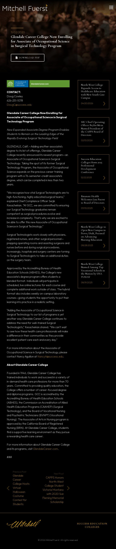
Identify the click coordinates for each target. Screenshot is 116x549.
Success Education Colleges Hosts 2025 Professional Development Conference (91, 165)
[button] (111, 7)
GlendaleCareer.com (45, 449)
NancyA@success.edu (50, 356)
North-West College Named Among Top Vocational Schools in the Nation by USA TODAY (93, 270)
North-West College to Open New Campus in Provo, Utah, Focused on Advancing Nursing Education (93, 233)
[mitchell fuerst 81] (25, 7)
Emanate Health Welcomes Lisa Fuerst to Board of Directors (93, 199)
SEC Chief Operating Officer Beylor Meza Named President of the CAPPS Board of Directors (93, 128)
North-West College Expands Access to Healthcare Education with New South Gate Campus (93, 91)
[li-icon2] (104, 104)
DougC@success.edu (19, 104)
